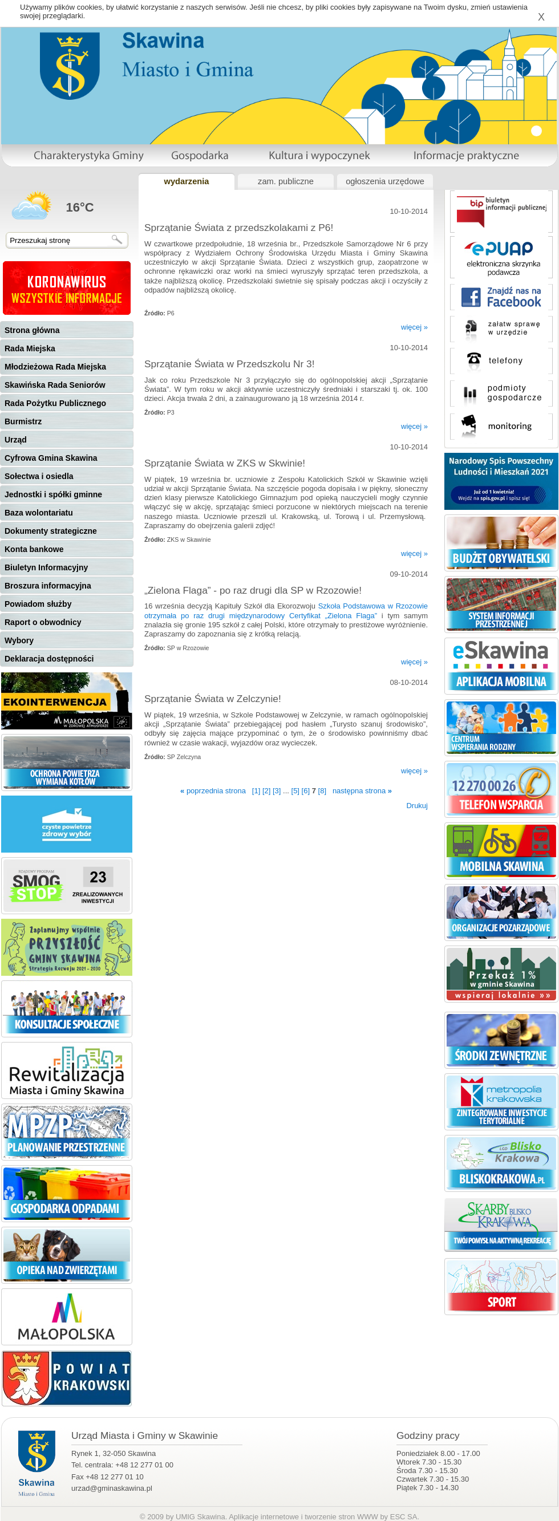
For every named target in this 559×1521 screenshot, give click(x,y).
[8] (322, 790)
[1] (256, 790)
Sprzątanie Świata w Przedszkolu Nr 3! (229, 364)
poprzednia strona (213, 790)
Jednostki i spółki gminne (53, 494)
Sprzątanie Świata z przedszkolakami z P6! (238, 227)
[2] (266, 790)
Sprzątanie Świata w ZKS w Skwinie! (224, 463)
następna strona (362, 790)
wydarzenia (186, 181)
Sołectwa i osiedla (39, 476)
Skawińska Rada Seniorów (55, 385)
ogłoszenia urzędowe (385, 181)
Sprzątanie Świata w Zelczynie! (212, 698)
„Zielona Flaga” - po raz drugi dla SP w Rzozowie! (253, 590)
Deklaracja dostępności (49, 658)
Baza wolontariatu (39, 512)
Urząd (16, 439)
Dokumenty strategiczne (51, 531)
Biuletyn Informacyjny (46, 567)
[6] (306, 790)
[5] (295, 790)
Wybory (19, 640)
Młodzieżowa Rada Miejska (55, 366)
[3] (277, 790)
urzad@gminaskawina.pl (111, 1488)
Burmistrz (23, 421)
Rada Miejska (30, 348)
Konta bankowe (34, 549)
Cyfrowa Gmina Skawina (51, 458)
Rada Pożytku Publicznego (55, 403)
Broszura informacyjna (48, 585)
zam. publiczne (286, 181)
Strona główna (32, 330)
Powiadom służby (38, 604)
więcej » (414, 327)
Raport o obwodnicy (43, 622)
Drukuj (417, 805)
